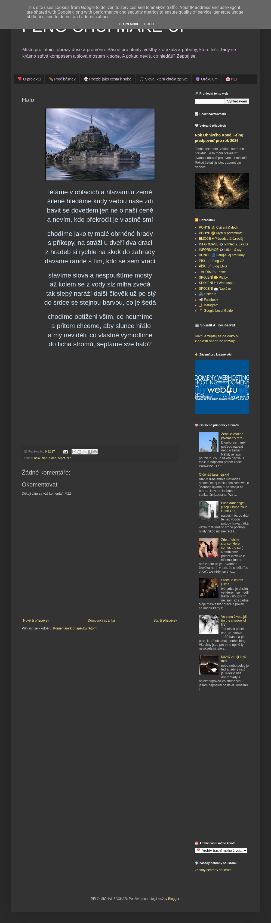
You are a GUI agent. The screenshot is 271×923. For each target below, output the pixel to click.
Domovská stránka (101, 620)
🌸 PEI (231, 79)
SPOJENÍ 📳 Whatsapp (216, 283)
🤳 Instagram (208, 305)
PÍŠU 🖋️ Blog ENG (213, 266)
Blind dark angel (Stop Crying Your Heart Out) (234, 507)
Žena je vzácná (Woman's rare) (232, 436)
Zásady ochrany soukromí (213, 870)
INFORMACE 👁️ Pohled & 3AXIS (223, 244)
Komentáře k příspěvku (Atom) (75, 628)
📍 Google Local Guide (216, 311)
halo (37, 458)
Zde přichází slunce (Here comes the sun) (232, 544)
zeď (69, 458)
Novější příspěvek (36, 620)
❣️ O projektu (29, 79)
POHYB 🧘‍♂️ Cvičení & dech (218, 227)
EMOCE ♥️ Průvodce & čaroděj (221, 239)
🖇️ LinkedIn (207, 294)
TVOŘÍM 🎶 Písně (212, 272)
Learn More (129, 24)
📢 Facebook (208, 300)
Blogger (173, 899)
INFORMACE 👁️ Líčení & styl (220, 250)
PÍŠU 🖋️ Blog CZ (211, 261)
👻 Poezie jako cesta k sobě (107, 79)
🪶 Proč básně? (62, 79)
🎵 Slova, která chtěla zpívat (163, 79)
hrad (44, 458)
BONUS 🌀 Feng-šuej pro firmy (222, 255)
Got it (149, 24)
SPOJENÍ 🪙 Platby (213, 277)
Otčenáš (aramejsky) (214, 474)
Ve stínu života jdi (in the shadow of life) (234, 620)
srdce (52, 458)
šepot (61, 458)
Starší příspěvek (165, 620)
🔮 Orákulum (206, 79)
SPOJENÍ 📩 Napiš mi (215, 289)
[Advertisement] (229, 735)
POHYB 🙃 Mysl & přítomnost (220, 233)
